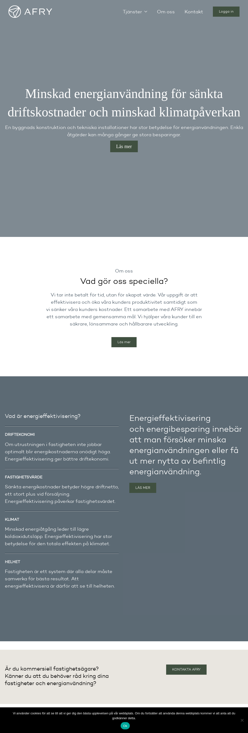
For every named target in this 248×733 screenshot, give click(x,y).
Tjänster (132, 12)
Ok (125, 726)
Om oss (166, 12)
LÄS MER (142, 488)
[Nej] (242, 720)
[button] (226, 12)
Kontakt (194, 12)
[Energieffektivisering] (30, 11)
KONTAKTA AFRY (186, 669)
